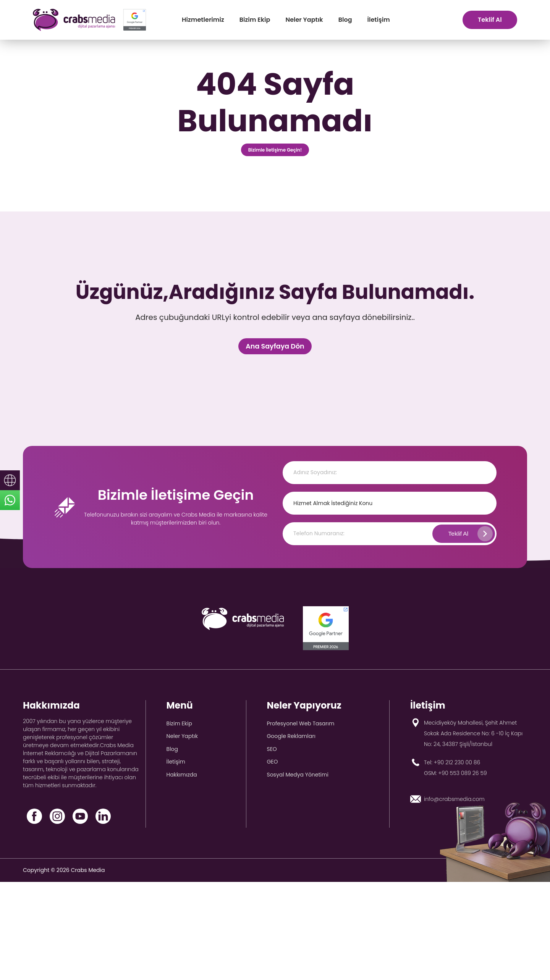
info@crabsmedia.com (454, 897)
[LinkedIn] (103, 914)
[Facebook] (34, 914)
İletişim (378, 19)
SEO (272, 848)
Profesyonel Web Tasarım (300, 822)
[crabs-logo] (74, 20)
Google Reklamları (291, 835)
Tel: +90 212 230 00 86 (452, 860)
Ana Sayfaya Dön (275, 444)
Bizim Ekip (254, 19)
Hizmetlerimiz (203, 19)
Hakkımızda (182, 875)
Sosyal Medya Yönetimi (297, 875)
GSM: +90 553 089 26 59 (455, 871)
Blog (345, 19)
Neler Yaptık (304, 19)
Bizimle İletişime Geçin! (275, 165)
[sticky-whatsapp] (10, 500)
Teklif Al (490, 19)
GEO (272, 862)
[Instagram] (57, 914)
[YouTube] (80, 914)
